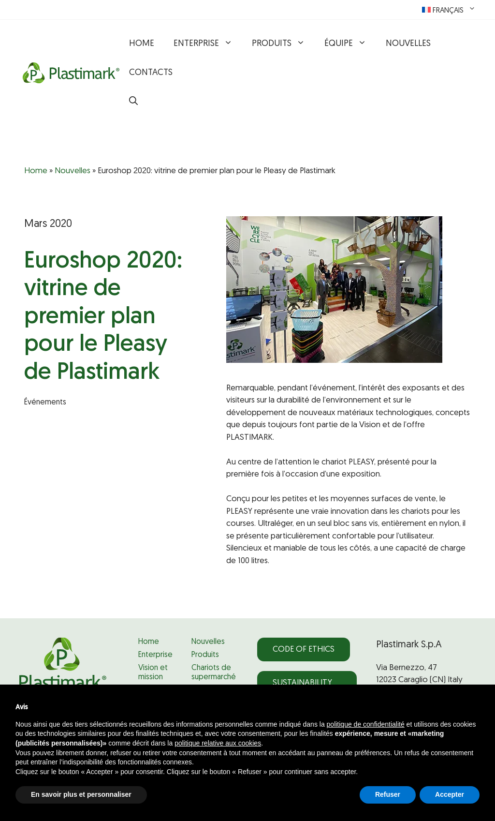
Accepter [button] (449, 794)
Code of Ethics (304, 649)
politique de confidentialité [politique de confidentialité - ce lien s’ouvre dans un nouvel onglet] (366, 724)
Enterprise (208, 44)
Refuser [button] (387, 794)
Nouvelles (408, 43)
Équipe (350, 44)
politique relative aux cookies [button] (218, 743)
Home (141, 43)
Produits (283, 44)
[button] (133, 102)
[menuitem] (449, 9)
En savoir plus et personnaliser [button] (81, 794)
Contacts (151, 72)
